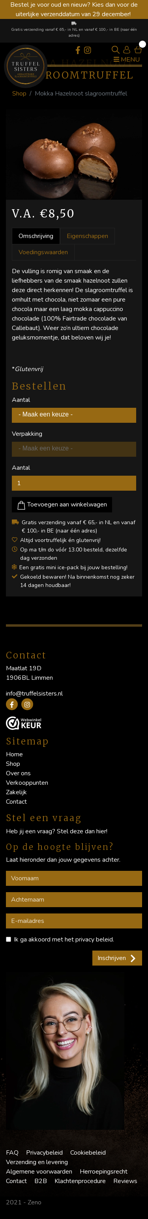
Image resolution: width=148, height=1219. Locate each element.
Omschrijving (36, 236)
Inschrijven (117, 958)
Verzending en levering (37, 1162)
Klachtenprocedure (80, 1181)
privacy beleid (94, 939)
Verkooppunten (27, 782)
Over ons (18, 773)
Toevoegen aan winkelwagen (62, 504)
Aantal (21, 400)
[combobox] (74, 415)
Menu (127, 59)
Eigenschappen (87, 236)
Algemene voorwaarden (39, 1171)
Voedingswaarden (43, 252)
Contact (16, 801)
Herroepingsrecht (103, 1171)
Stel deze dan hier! (82, 831)
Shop (19, 93)
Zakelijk (16, 792)
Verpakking (27, 433)
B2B (40, 1181)
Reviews (125, 1181)
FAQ (12, 1152)
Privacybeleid (44, 1152)
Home (14, 754)
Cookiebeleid (88, 1152)
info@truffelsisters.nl (34, 693)
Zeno (34, 1202)
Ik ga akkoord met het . (64, 939)
